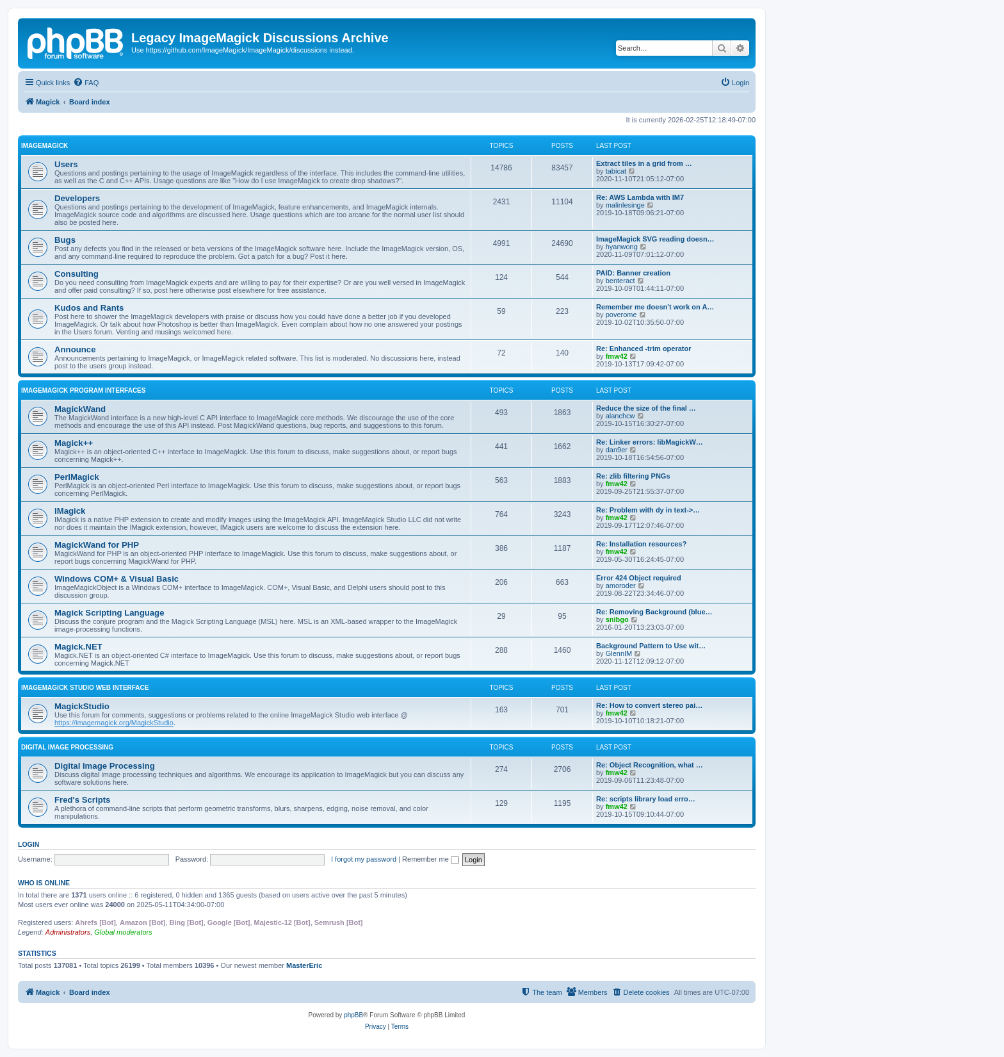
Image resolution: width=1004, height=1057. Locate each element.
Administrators (67, 932)
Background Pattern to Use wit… (651, 646)
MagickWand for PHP (96, 545)
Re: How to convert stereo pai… (649, 705)
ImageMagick (44, 145)
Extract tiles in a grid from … (644, 163)
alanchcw (620, 416)
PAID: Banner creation (633, 273)
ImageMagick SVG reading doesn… (655, 239)
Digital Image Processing (67, 747)
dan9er (617, 450)
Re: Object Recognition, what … (649, 765)
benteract (620, 280)
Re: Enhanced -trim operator (644, 348)
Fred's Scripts (82, 800)
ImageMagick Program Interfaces (83, 390)
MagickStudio (81, 706)
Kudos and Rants (89, 308)
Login (28, 844)
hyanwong (622, 246)
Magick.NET (78, 646)
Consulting (76, 274)
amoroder (621, 585)
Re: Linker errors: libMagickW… (649, 442)
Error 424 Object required (638, 578)
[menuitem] (86, 82)
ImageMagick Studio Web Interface (85, 687)
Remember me (430, 859)
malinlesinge (625, 205)
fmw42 (617, 356)
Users (66, 164)
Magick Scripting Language (109, 613)
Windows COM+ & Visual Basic (116, 579)
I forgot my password (363, 859)
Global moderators (123, 932)
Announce (74, 349)
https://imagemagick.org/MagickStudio (114, 722)
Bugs (65, 240)
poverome (621, 314)
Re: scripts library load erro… (645, 799)
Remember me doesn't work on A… (655, 307)
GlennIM (619, 653)
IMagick (69, 511)
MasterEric (304, 965)
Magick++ (73, 443)
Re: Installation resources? (641, 544)
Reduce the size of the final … (646, 408)
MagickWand (80, 409)
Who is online (44, 883)
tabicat (616, 171)
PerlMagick (76, 477)
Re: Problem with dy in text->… (648, 510)
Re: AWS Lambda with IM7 (640, 197)
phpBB (353, 1015)
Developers (77, 198)
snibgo (617, 619)
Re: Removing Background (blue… (654, 612)
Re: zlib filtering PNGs (633, 476)
